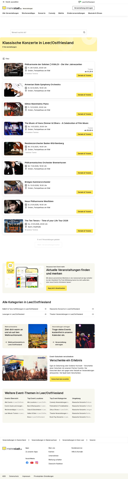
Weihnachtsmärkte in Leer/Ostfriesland (14, 343)
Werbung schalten (55, 460)
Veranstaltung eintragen (59, 343)
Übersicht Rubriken (55, 464)
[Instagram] (36, 462)
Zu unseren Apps (32, 452)
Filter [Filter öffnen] (5, 58)
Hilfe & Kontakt (77, 452)
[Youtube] (32, 462)
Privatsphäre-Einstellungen (44, 476)
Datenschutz (14, 476)
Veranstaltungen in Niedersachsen (42, 440)
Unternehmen (53, 456)
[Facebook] (27, 462)
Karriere (51, 452)
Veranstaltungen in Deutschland (14, 440)
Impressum (26, 476)
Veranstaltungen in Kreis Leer (71, 440)
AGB (4, 476)
